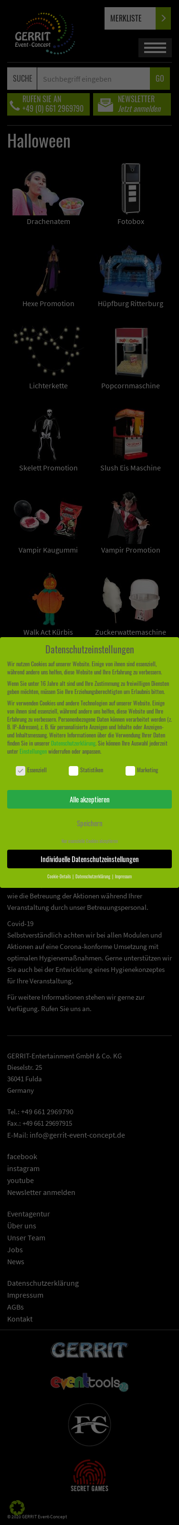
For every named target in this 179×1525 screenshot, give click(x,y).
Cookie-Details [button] (59, 876)
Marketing (142, 770)
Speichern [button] (90, 823)
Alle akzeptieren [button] (90, 799)
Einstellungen (33, 751)
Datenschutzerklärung (73, 743)
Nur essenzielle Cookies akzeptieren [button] (90, 841)
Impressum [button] (123, 876)
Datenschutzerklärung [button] (93, 876)
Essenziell (31, 770)
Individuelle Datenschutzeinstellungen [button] (90, 858)
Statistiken (86, 770)
